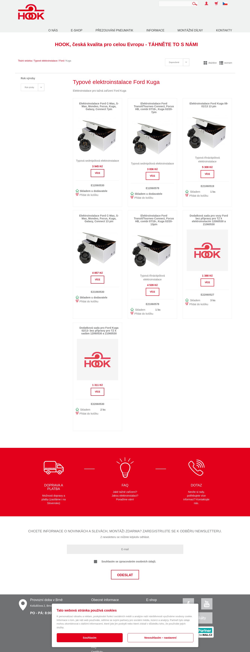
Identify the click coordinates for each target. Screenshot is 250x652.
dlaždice (210, 63)
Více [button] (97, 173)
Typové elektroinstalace (45, 60)
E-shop (76, 30)
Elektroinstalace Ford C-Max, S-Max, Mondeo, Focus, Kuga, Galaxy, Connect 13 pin (99, 218)
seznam (225, 63)
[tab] (177, 62)
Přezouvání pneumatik (114, 30)
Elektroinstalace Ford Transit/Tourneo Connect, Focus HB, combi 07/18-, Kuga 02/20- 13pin (154, 220)
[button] (226, 1)
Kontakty (224, 30)
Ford (61, 60)
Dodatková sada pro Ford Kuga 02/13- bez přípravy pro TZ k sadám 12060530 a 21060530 (99, 330)
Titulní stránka (25, 60)
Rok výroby (29, 87)
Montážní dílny (190, 30)
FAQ (94, 647)
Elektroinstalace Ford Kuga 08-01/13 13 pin (209, 105)
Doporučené (174, 62)
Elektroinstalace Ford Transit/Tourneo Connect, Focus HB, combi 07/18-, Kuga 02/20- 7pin (154, 108)
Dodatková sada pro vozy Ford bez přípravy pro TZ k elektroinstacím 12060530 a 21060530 (209, 220)
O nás (53, 30)
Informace (155, 30)
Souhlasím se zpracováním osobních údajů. (125, 561)
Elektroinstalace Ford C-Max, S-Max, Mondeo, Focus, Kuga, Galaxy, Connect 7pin (99, 106)
